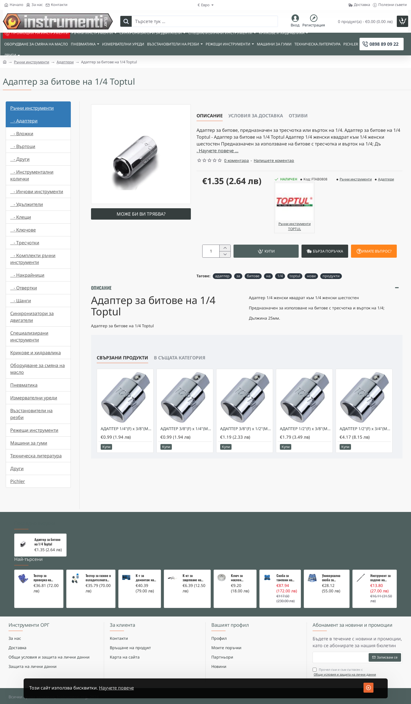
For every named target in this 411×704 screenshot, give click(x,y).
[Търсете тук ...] (126, 21)
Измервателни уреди (33, 398)
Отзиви (298, 116)
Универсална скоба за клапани (331, 570)
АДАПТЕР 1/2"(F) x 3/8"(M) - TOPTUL (305, 430)
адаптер (222, 275)
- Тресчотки (24, 242)
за (238, 275)
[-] (224, 254)
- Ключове (23, 230)
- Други (20, 159)
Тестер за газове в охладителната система (98, 570)
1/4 (280, 275)
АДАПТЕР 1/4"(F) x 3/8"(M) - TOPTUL (126, 430)
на (268, 275)
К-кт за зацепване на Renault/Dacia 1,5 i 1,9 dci (194, 570)
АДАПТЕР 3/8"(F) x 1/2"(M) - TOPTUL (245, 430)
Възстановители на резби (31, 413)
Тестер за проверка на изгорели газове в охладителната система (46, 570)
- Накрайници (27, 275)
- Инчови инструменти (36, 191)
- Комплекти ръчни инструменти (32, 258)
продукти (331, 275)
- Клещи (20, 217)
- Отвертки (23, 288)
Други (17, 468)
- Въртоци (22, 146)
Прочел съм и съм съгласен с (345, 665)
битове (253, 275)
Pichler (17, 481)
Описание (210, 116)
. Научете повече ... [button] (217, 150)
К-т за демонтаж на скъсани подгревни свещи (145, 570)
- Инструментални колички (31, 175)
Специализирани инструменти (29, 336)
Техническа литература (36, 456)
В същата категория (179, 359)
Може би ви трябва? (141, 214)
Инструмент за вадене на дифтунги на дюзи (380, 570)
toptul (295, 275)
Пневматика (24, 385)
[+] (224, 248)
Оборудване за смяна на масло (37, 368)
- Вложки (21, 133)
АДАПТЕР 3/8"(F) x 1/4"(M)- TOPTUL (186, 430)
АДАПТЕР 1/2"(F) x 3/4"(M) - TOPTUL (365, 430)
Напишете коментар (274, 160)
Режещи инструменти (34, 430)
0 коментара (236, 160)
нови (311, 275)
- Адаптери (24, 121)
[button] (266, 251)
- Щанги (20, 300)
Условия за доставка (255, 116)
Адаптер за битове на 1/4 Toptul (47, 534)
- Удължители (26, 204)
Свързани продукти (122, 359)
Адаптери (65, 61)
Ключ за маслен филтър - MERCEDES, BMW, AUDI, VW (241, 570)
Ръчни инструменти (31, 61)
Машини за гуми (28, 443)
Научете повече (116, 688)
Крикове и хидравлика (35, 352)
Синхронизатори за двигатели (32, 316)
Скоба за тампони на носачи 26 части (284, 570)
